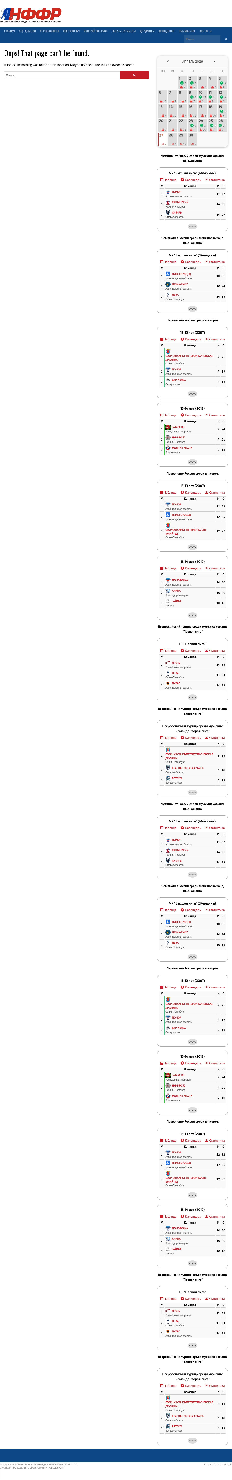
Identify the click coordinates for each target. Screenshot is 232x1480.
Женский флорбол (95, 31)
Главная (9, 31)
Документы (147, 31)
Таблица (171, 179)
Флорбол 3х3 (71, 31)
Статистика (217, 179)
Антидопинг (167, 31)
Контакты (206, 31)
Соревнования (49, 31)
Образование (187, 31)
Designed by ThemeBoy (218, 1464)
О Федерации (27, 31)
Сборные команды (124, 31)
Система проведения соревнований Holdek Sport (32, 1467)
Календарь (193, 179)
